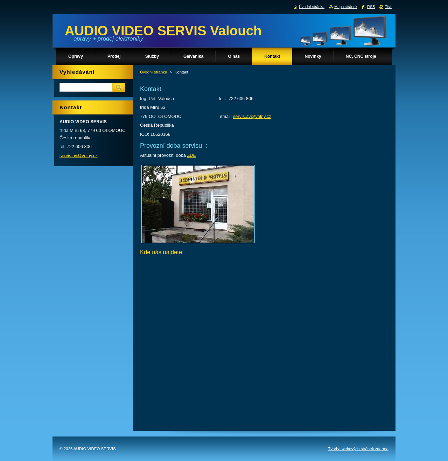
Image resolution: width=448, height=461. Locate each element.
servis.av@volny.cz (252, 116)
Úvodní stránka (153, 72)
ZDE (191, 155)
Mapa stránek (345, 7)
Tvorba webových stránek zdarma (358, 449)
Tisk (388, 7)
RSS (371, 7)
